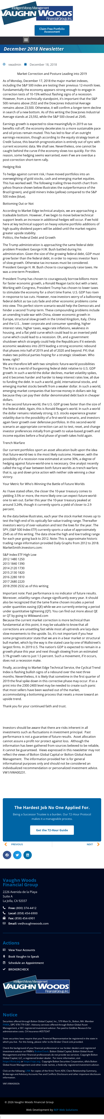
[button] (26, 40)
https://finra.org (11, 1061)
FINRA (6, 1024)
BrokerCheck (42, 1051)
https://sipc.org (32, 1061)
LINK (27, 1070)
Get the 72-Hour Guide (52, 830)
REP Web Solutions (66, 1110)
